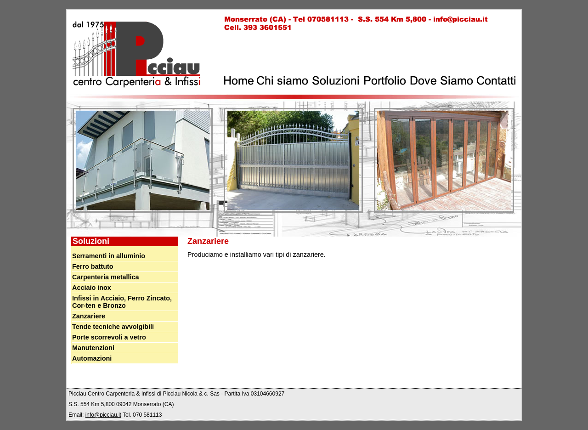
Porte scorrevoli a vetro (109, 337)
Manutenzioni (93, 347)
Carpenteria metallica (105, 277)
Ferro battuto (92, 266)
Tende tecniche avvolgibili (113, 326)
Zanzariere (88, 316)
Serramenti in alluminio (108, 256)
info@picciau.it (103, 415)
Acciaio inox (91, 287)
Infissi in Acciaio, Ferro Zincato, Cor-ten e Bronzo (122, 301)
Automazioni (92, 358)
